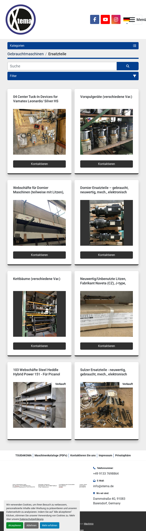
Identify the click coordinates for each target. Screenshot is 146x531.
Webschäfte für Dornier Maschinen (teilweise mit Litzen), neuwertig (38, 192)
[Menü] (132, 19)
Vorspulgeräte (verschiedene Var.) (106, 97)
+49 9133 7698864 (106, 473)
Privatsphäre (123, 455)
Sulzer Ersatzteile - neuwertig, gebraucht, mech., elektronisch (103, 372)
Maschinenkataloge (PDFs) (51, 455)
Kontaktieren (39, 164)
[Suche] (62, 66)
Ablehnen (31, 525)
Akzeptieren (14, 525)
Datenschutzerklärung (31, 519)
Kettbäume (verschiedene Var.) (36, 279)
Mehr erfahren (49, 525)
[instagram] (116, 19)
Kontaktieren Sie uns (83, 455)
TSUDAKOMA (23, 455)
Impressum (105, 455)
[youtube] (105, 19)
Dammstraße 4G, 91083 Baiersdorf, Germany (109, 501)
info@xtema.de (103, 486)
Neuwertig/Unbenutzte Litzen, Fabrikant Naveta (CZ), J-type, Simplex (103, 283)
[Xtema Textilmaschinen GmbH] (50, 486)
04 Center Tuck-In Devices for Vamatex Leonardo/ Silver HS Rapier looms (35, 101)
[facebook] (94, 19)
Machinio (89, 523)
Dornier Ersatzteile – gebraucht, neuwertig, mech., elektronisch (104, 190)
